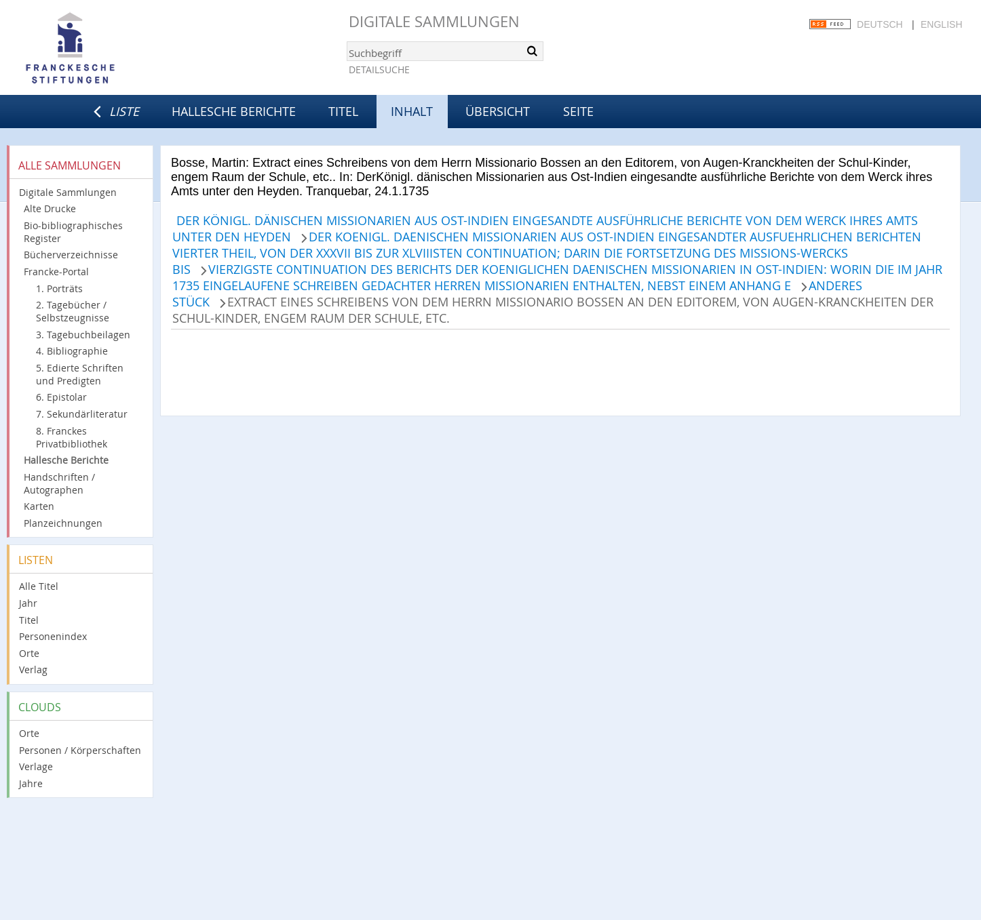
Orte (29, 653)
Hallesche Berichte (234, 111)
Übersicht (497, 111)
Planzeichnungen (63, 523)
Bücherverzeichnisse (71, 254)
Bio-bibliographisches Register (73, 232)
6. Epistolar (61, 397)
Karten (39, 506)
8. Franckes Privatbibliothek (71, 437)
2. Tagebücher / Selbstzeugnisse (72, 311)
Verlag (33, 669)
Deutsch (880, 24)
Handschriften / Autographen (59, 483)
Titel (343, 111)
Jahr (28, 603)
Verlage (36, 766)
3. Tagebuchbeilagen (83, 334)
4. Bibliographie (72, 350)
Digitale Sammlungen (434, 21)
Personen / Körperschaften (80, 750)
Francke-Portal (56, 271)
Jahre (31, 783)
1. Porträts (59, 288)
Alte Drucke (50, 208)
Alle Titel (38, 586)
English (941, 24)
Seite (578, 111)
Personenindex (53, 636)
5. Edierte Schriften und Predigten (79, 374)
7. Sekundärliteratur (82, 413)
